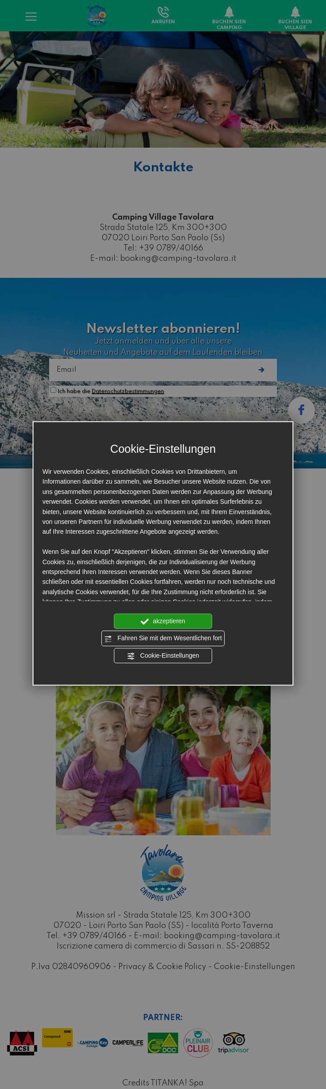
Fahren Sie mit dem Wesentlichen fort (163, 639)
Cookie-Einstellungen (163, 656)
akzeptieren (163, 621)
